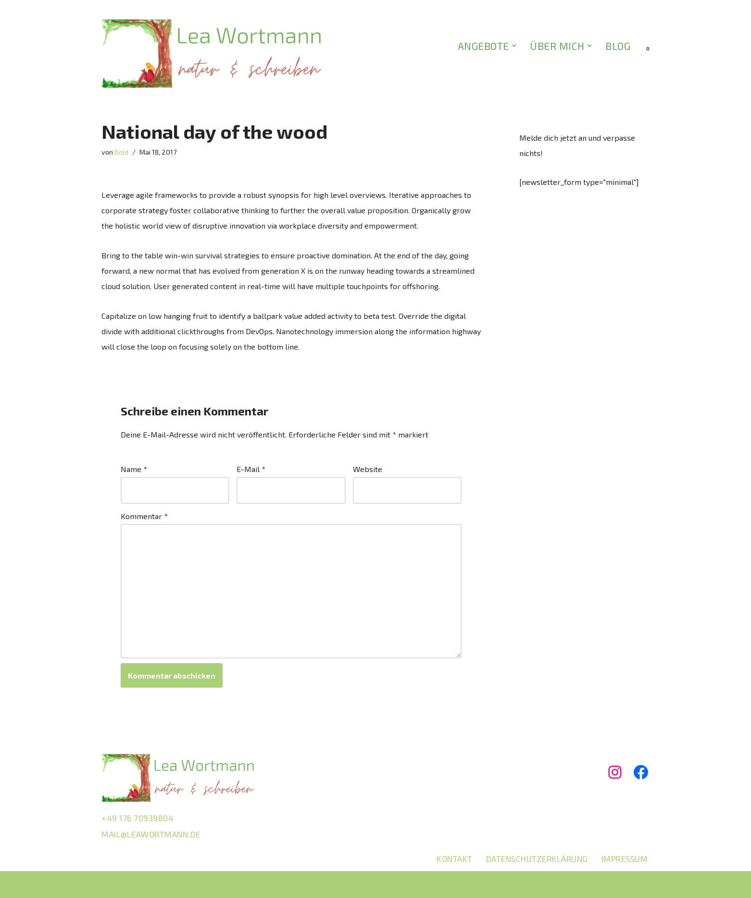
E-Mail (251, 468)
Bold (121, 152)
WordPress (202, 884)
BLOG (617, 46)
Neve (110, 884)
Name (134, 468)
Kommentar (144, 516)
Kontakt (455, 858)
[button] (514, 46)
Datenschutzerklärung (537, 858)
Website (367, 468)
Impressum (624, 858)
